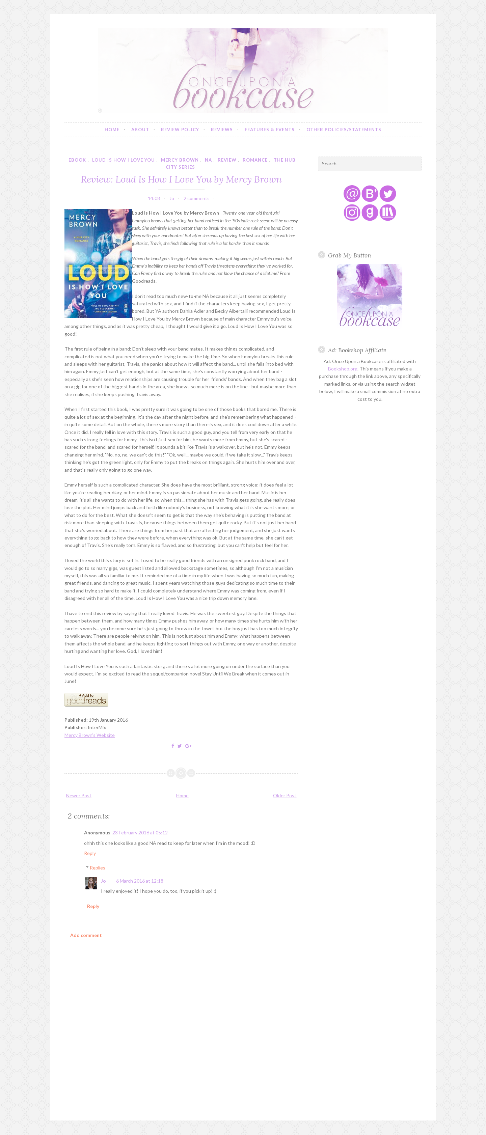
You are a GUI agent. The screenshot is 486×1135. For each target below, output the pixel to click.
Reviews (222, 129)
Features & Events (270, 129)
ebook (77, 160)
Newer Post (78, 795)
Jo (103, 881)
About (140, 129)
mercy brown (180, 160)
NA (208, 160)
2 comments (197, 198)
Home (112, 129)
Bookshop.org (342, 368)
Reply (90, 853)
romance (255, 160)
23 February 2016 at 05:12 (140, 832)
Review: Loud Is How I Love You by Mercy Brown (181, 179)
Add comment (86, 935)
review (227, 160)
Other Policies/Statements (343, 129)
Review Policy (180, 129)
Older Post (284, 795)
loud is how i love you (123, 160)
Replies (97, 867)
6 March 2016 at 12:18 (139, 881)
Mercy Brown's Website (89, 735)
